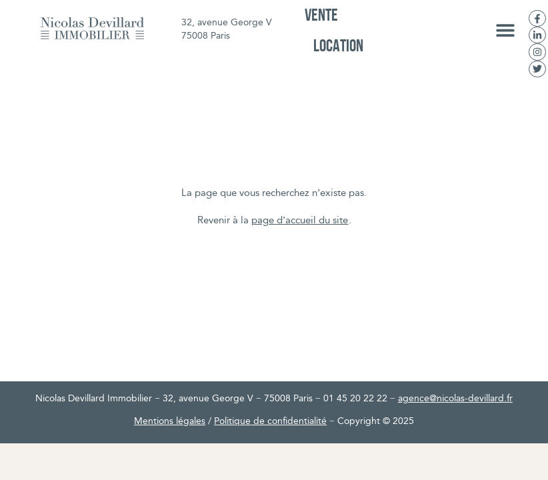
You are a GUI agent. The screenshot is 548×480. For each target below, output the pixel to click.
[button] (506, 30)
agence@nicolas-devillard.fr (455, 399)
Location (338, 45)
